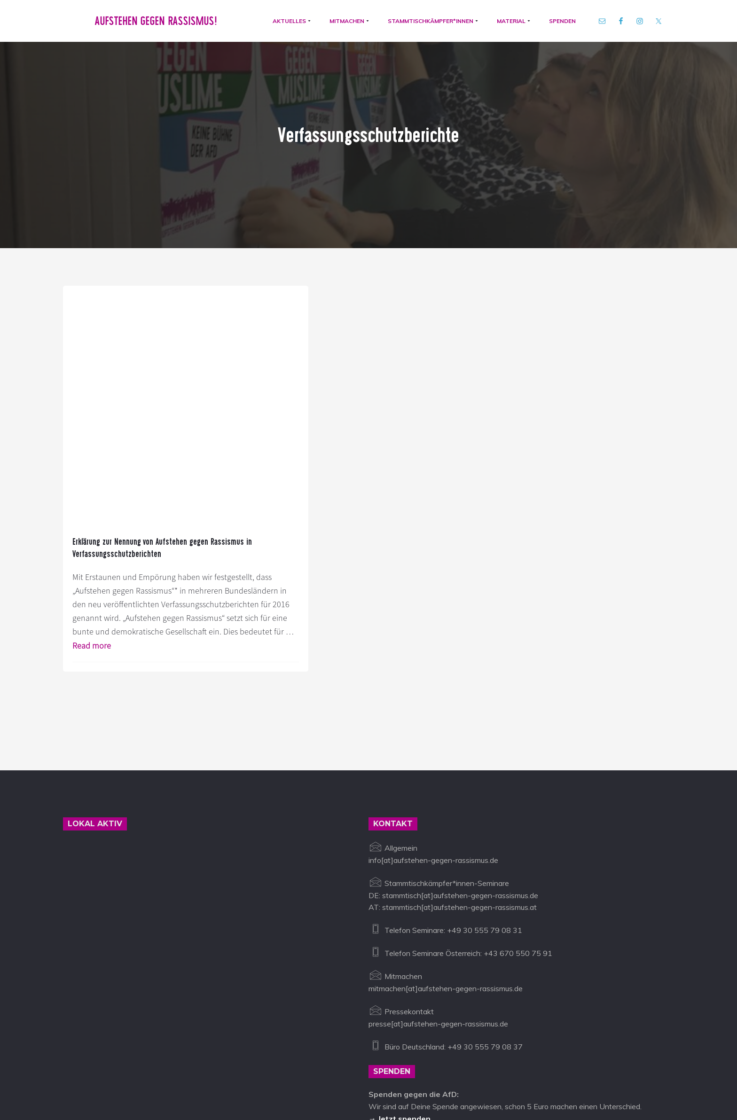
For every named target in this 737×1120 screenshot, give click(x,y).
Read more (101, 520)
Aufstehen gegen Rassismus (111, 1076)
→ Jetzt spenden (399, 994)
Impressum (317, 1076)
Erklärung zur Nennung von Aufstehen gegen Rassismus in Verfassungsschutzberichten (129, 349)
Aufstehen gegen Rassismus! (153, 23)
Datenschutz (364, 1076)
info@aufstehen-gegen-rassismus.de (228, 1076)
